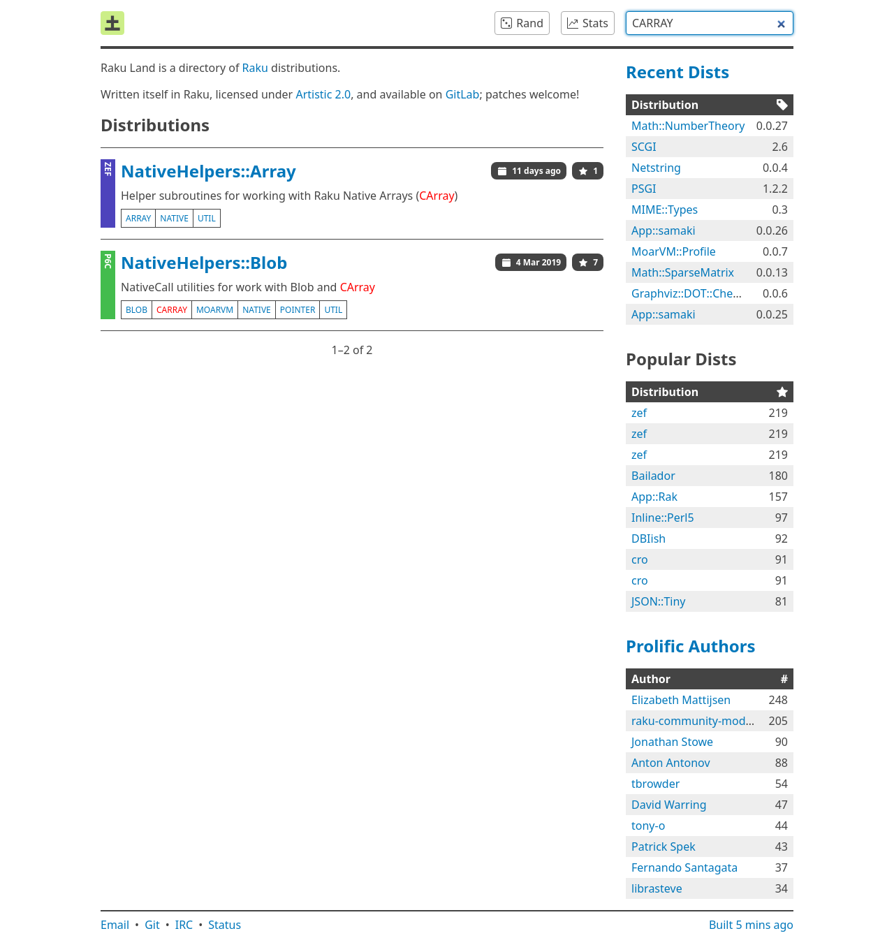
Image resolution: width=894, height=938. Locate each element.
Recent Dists (677, 71)
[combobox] (709, 23)
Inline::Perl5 (662, 517)
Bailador (653, 475)
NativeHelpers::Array (208, 170)
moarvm (214, 310)
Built (751, 924)
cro (639, 559)
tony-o (648, 825)
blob (136, 310)
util (207, 218)
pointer (298, 310)
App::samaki (663, 230)
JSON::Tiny (658, 601)
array (138, 218)
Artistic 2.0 (323, 94)
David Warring (669, 804)
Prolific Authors (691, 645)
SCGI (644, 146)
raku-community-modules (699, 720)
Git (152, 924)
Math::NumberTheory (688, 125)
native (174, 218)
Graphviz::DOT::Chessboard (703, 293)
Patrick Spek (663, 846)
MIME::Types (664, 209)
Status (224, 924)
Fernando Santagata (684, 867)
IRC (184, 924)
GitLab (463, 94)
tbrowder (655, 783)
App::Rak (654, 496)
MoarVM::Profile (673, 251)
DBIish (648, 538)
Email (115, 924)
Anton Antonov (670, 762)
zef (639, 412)
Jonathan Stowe (672, 741)
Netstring (656, 167)
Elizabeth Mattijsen (681, 700)
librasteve (656, 888)
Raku (255, 67)
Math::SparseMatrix (682, 272)
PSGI (644, 188)
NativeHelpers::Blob (204, 262)
